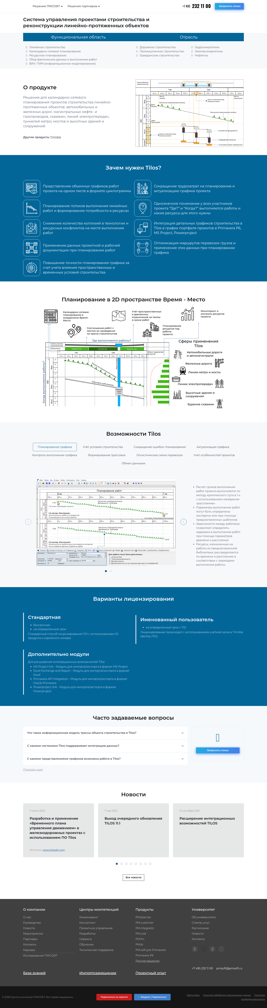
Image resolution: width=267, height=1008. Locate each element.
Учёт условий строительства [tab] (103, 462)
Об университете (204, 917)
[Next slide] (183, 537)
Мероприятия (33, 933)
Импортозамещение (97, 973)
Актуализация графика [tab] (213, 462)
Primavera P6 (145, 955)
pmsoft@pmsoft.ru (229, 968)
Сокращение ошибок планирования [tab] (160, 462)
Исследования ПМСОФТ (40, 955)
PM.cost (141, 933)
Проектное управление (96, 928)
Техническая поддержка (96, 950)
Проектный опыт (151, 973)
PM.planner (143, 917)
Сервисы (85, 939)
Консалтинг (87, 922)
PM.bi (139, 944)
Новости (29, 928)
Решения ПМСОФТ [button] (46, 6)
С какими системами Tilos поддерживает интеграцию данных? (73, 761)
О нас (27, 917)
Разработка (87, 933)
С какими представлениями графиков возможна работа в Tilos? (74, 774)
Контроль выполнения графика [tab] (54, 470)
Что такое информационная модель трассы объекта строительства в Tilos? (81, 748)
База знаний (34, 973)
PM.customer (145, 922)
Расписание (200, 928)
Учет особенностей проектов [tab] (214, 470)
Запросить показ (229, 6)
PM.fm (140, 939)
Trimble (55, 137)
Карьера (29, 950)
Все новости (134, 892)
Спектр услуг (201, 922)
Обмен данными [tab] (133, 478)
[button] (106, 587)
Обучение (86, 944)
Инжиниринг (88, 917)
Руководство (32, 922)
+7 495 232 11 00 (202, 968)
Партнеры (30, 939)
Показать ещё (33, 785)
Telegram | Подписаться (152, 997)
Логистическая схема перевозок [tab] (159, 470)
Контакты (29, 944)
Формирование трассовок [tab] (106, 470)
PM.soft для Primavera (151, 950)
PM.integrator (145, 928)
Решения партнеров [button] (82, 6)
